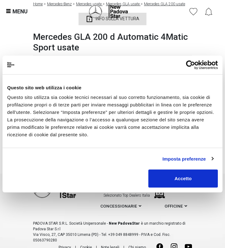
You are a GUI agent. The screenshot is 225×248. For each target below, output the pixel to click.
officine (174, 206)
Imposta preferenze (184, 158)
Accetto (183, 178)
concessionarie (118, 206)
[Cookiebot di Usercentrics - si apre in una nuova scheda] (190, 64)
